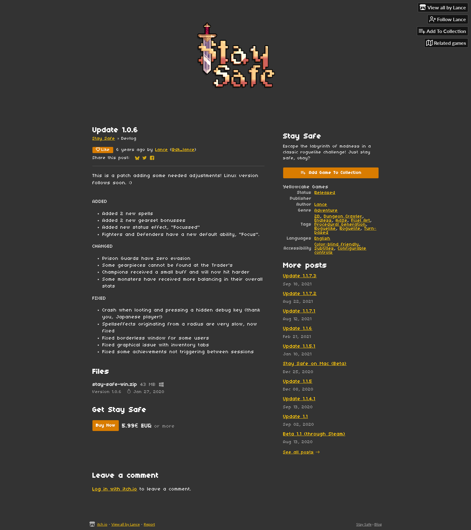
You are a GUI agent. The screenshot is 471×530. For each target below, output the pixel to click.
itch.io (102, 524)
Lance (161, 150)
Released (325, 193)
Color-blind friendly (337, 244)
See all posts (298, 452)
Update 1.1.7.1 (299, 311)
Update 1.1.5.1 (299, 346)
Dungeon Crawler (343, 216)
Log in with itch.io (114, 489)
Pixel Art (360, 220)
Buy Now (105, 425)
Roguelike (325, 229)
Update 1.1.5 (297, 381)
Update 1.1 (295, 416)
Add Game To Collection (330, 172)
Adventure (326, 211)
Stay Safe (103, 139)
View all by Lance (125, 524)
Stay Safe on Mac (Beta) (315, 363)
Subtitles (324, 248)
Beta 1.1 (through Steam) (314, 434)
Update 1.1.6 (297, 328)
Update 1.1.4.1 (299, 398)
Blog (378, 524)
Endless (323, 220)
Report (149, 524)
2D (317, 216)
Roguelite (350, 229)
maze (341, 220)
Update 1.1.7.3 (300, 276)
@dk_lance (183, 150)
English (322, 239)
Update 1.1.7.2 (300, 293)
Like (103, 149)
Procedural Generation (340, 225)
